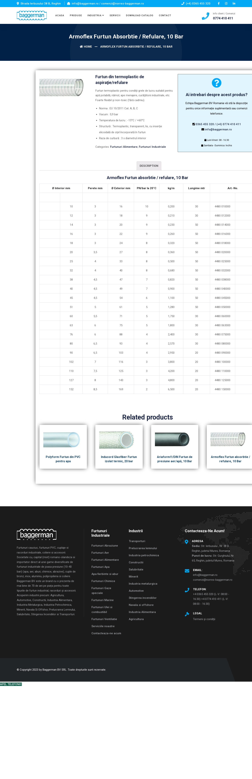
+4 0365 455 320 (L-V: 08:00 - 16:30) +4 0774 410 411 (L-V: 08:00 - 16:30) (211, 599)
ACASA (59, 15)
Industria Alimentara (142, 612)
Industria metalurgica (143, 583)
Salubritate (136, 569)
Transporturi (137, 541)
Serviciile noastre (103, 626)
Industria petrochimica (144, 555)
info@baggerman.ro (218, 129)
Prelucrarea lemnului (143, 548)
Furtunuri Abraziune (104, 545)
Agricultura (136, 619)
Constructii (136, 562)
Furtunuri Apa (100, 567)
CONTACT (165, 15)
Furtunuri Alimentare (124, 146)
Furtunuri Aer (100, 552)
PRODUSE (76, 15)
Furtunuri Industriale (152, 146)
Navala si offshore (141, 605)
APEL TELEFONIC (11, 684)
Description (149, 166)
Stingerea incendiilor (143, 598)
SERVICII (115, 15)
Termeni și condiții (204, 619)
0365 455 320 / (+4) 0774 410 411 (218, 124)
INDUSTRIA (94, 15)
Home (86, 46)
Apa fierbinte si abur (104, 574)
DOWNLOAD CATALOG (139, 15)
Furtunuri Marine (102, 600)
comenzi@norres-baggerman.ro (212, 579)
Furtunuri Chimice (103, 581)
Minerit (133, 576)
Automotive (136, 590)
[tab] (149, 165)
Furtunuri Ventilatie (104, 619)
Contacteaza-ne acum (106, 633)
